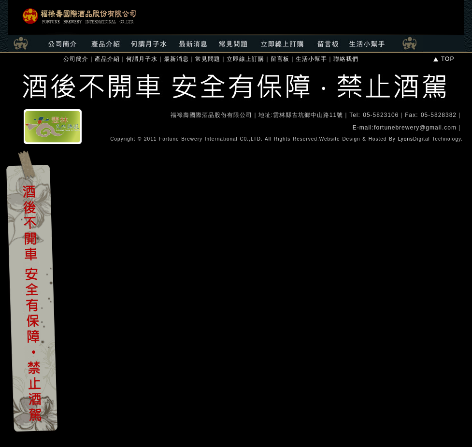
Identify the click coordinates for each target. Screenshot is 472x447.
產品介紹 (107, 59)
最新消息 (176, 59)
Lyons (405, 139)
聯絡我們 (345, 59)
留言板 (280, 59)
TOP (443, 59)
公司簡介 (75, 59)
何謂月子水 (141, 59)
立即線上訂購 (245, 59)
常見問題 (207, 59)
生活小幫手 (311, 59)
